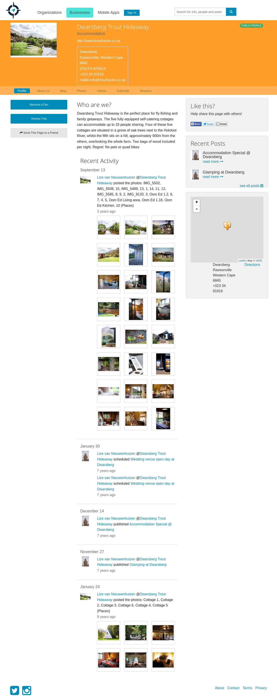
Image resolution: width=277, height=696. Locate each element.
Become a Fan (39, 104)
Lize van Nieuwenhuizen (116, 177)
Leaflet (242, 260)
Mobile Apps (108, 12)
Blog (63, 91)
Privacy (261, 688)
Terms (247, 688)
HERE (258, 260)
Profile (22, 91)
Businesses (79, 12)
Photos (81, 91)
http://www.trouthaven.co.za (98, 41)
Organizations (49, 12)
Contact (233, 688)
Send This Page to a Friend (39, 132)
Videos (101, 91)
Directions (252, 265)
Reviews (145, 91)
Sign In (131, 12)
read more (213, 161)
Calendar (123, 91)
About (219, 688)
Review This (39, 118)
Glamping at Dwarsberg (147, 564)
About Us (43, 91)
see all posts (251, 186)
